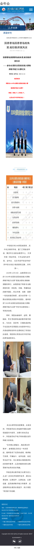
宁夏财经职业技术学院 (24, 521)
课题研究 (25, 38)
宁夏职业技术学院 (8, 525)
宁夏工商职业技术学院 (9, 521)
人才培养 (20, 38)
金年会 (5, 3)
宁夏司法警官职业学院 (24, 525)
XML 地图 (17, 548)
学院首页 (14, 38)
